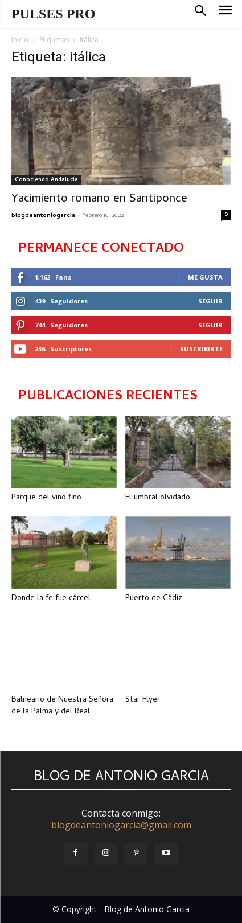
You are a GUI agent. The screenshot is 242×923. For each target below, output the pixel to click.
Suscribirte (201, 348)
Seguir (210, 301)
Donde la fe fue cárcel (51, 598)
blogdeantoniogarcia (43, 216)
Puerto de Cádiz (153, 598)
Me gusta (205, 277)
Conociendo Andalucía (46, 179)
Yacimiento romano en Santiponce (99, 199)
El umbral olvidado (157, 497)
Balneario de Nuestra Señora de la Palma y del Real (62, 706)
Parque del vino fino (46, 497)
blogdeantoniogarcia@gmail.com (121, 825)
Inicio (19, 39)
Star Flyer (142, 700)
